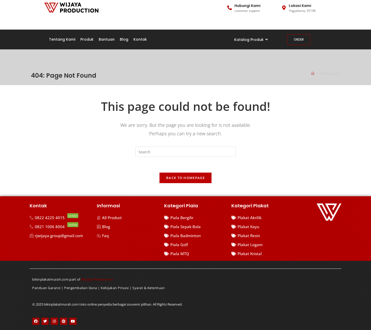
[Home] (312, 73)
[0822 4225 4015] (61, 217)
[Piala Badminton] (195, 235)
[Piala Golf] (195, 244)
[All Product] (128, 217)
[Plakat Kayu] (252, 226)
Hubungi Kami (247, 5)
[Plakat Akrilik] (252, 217)
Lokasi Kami (300, 5)
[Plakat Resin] (252, 235)
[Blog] (128, 226)
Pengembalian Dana (80, 288)
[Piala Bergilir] (195, 217)
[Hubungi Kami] (229, 7)
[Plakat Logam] (252, 244)
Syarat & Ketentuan (148, 288)
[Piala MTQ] (195, 253)
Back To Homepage (185, 177)
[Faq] (128, 235)
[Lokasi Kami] (284, 7)
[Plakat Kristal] (252, 253)
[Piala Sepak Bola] (195, 226)
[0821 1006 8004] (61, 226)
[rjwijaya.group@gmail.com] (61, 235)
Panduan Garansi (46, 288)
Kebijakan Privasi (115, 288)
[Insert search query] (185, 152)
